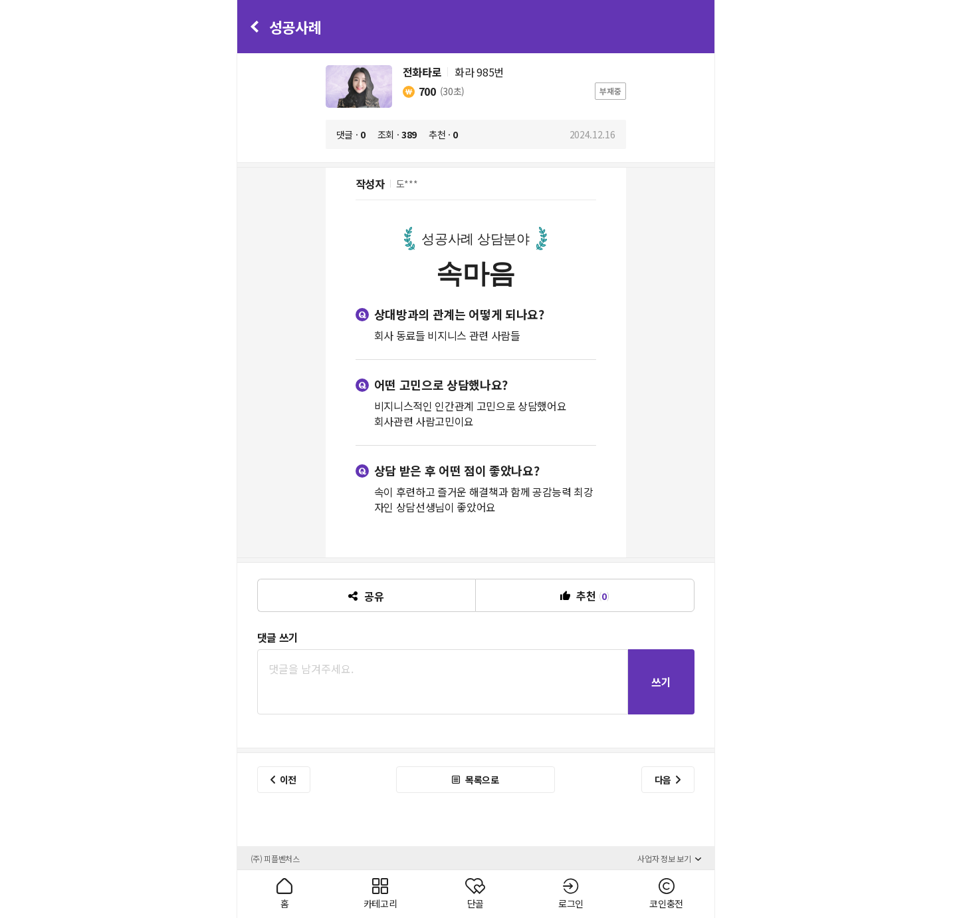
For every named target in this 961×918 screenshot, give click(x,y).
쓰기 (661, 682)
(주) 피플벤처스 (275, 858)
